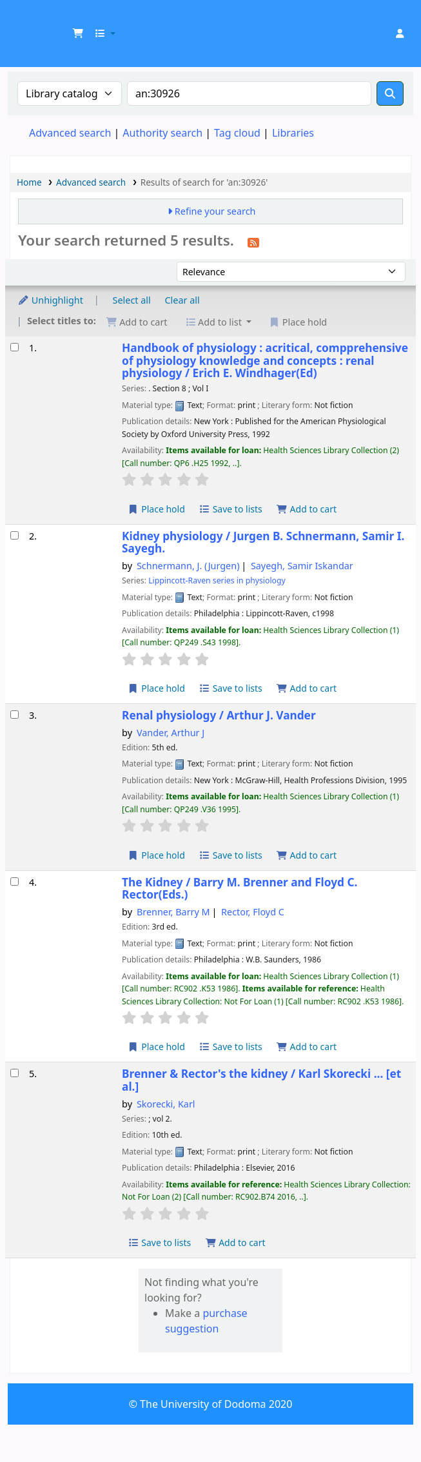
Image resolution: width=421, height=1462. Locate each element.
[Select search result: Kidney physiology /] (14, 535)
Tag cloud (237, 133)
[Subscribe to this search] (253, 241)
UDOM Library (23, 18)
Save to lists (230, 509)
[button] (78, 33)
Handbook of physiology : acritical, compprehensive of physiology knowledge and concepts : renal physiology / (265, 360)
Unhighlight (50, 300)
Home (29, 182)
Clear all (182, 300)
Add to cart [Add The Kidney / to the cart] (306, 1046)
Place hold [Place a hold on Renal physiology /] (156, 855)
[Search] (390, 93)
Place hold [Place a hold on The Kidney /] (156, 1046)
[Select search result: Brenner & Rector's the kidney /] (14, 1073)
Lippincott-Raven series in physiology (217, 580)
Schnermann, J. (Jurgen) (188, 566)
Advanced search (70, 133)
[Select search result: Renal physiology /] (14, 714)
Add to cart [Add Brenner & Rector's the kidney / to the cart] (235, 1242)
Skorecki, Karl (166, 1104)
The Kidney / (239, 888)
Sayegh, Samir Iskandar (302, 566)
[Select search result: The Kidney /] (14, 881)
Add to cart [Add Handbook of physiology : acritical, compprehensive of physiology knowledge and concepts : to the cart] (306, 509)
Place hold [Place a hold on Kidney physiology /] (156, 688)
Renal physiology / (219, 715)
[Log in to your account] (400, 33)
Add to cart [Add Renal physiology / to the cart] (306, 855)
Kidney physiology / (263, 542)
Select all (132, 300)
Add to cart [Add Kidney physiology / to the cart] (306, 688)
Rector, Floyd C (252, 912)
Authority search (162, 133)
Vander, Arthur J (170, 732)
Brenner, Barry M (173, 912)
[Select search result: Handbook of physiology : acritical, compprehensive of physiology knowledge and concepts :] (14, 347)
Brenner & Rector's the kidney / (261, 1080)
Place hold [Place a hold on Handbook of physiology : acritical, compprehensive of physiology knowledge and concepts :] (156, 509)
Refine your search (215, 211)
